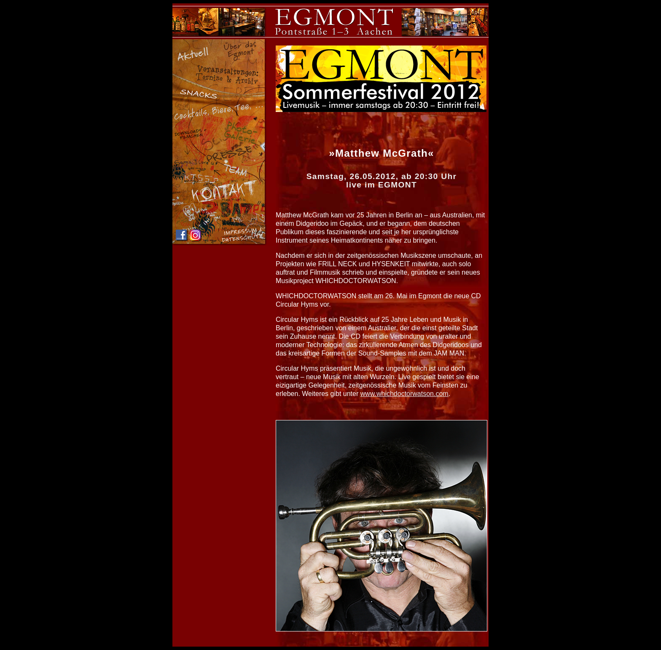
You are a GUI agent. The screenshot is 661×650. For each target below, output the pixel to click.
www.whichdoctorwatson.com (404, 393)
